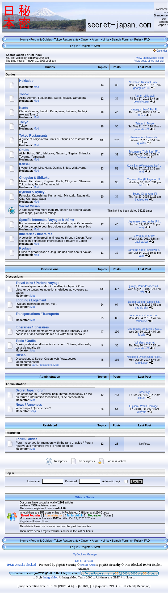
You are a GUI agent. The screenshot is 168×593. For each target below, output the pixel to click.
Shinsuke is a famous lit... (144, 137)
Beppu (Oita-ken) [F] (145, 193)
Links (106, 39)
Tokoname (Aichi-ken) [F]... (144, 151)
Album (96, 39)
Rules (138, 39)
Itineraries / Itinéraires (35, 234)
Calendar (160, 50)
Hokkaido (26, 81)
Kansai (24, 164)
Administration (16, 384)
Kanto (23, 108)
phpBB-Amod (88, 564)
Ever (141, 292)
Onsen (85, 39)
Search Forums (122, 39)
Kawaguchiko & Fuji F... (144, 109)
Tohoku (24, 94)
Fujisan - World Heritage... (144, 406)
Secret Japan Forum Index (24, 54)
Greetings (144, 392)
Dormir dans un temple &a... (144, 301)
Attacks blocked (21, 565)
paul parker (141, 241)
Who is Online (85, 497)
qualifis (141, 143)
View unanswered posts (150, 57)
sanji (141, 171)
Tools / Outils (26, 341)
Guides (10, 74)
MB (142, 185)
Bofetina (141, 157)
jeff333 (141, 397)
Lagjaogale (141, 199)
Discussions (14, 276)
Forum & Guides (41, 39)
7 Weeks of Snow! (144, 235)
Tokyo (23, 122)
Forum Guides (26, 439)
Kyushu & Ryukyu (33, 192)
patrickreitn (141, 307)
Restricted (13, 432)
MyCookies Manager (85, 554)
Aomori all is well (144, 95)
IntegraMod (51, 577)
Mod (36, 87)
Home (24, 39)
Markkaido (141, 362)
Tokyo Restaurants (66, 39)
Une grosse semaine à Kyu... (145, 328)
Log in (74, 45)
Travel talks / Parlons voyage (37, 283)
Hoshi (141, 115)
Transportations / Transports (37, 314)
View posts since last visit (149, 60)
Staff (97, 45)
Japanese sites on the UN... (144, 221)
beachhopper (141, 101)
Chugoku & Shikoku (34, 178)
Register (86, 45)
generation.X (141, 129)
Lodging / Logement (31, 300)
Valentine (141, 321)
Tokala (141, 334)
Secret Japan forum (30, 390)
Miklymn (141, 412)
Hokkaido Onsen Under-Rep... (144, 356)
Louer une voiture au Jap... (145, 315)
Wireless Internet (144, 342)
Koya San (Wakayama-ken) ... (144, 165)
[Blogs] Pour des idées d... (144, 286)
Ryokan (25, 248)
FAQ (147, 39)
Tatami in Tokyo (145, 123)
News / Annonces (29, 405)
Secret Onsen (29, 206)
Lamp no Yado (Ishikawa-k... (144, 249)
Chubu (24, 150)
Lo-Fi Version (84, 561)
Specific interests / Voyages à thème (46, 220)
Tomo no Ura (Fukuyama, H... (144, 179)
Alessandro (45, 364)
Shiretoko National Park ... (144, 82)
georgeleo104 (141, 88)
